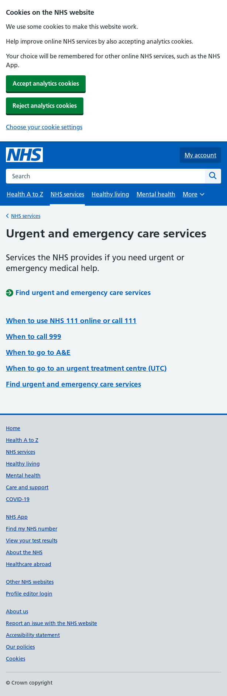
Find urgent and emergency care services (73, 384)
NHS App (17, 517)
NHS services (25, 215)
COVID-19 (18, 499)
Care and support (27, 487)
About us (17, 611)
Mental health (156, 194)
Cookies (15, 658)
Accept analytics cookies (46, 83)
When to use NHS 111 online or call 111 (71, 320)
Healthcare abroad (28, 564)
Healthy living (110, 194)
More (193, 197)
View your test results (31, 540)
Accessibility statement (33, 635)
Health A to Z (25, 194)
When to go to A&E (38, 352)
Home (13, 428)
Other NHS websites (30, 582)
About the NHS (24, 552)
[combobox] (105, 176)
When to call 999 (33, 336)
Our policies (20, 647)
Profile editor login (29, 593)
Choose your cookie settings (44, 127)
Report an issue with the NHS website (51, 623)
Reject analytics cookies (45, 105)
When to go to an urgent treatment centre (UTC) (86, 368)
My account (200, 155)
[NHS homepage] (24, 155)
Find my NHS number (31, 528)
